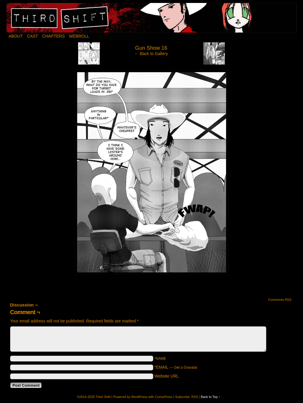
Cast (32, 36)
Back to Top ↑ (210, 397)
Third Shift (152, 18)
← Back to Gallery (151, 53)
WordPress (139, 397)
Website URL (166, 376)
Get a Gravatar (185, 367)
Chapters (53, 36)
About (16, 36)
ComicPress (163, 397)
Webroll (79, 36)
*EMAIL (176, 367)
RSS (194, 397)
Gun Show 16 (151, 48)
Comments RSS (279, 299)
